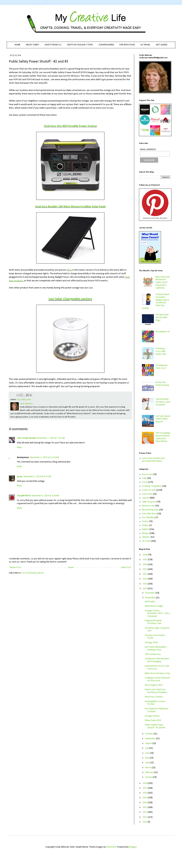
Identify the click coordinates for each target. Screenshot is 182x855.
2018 (145, 783)
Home (71, 567)
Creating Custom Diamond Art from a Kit (157, 679)
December (150, 593)
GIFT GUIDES (161, 45)
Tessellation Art (163, 331)
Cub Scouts (147, 494)
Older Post (126, 567)
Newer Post (15, 567)
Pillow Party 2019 (153, 720)
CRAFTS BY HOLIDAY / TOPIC (80, 45)
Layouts (145, 498)
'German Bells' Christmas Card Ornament (163, 402)
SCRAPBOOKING (106, 45)
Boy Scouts (147, 474)
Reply (19, 447)
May (147, 758)
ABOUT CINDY (32, 45)
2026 (145, 555)
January (149, 777)
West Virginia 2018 (153, 685)
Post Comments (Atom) (33, 573)
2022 (145, 574)
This (70, 270)
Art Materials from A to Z (162, 366)
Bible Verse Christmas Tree (157, 673)
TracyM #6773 (23, 495)
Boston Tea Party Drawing (162, 383)
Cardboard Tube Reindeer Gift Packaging (157, 660)
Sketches (146, 537)
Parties (145, 521)
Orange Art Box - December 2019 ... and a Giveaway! (157, 613)
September (150, 738)
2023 (145, 569)
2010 (145, 822)
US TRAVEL (145, 45)
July (147, 748)
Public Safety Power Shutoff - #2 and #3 (155, 726)
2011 (145, 817)
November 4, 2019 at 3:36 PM (45, 495)
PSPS (23, 400)
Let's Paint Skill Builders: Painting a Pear (156, 648)
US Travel (146, 541)
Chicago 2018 (151, 642)
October (149, 734)
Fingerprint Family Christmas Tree (153, 622)
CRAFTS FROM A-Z (53, 45)
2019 (145, 588)
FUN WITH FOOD (127, 45)
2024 (145, 564)
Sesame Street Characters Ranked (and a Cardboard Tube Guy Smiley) (155, 301)
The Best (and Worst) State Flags (162, 317)
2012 (145, 812)
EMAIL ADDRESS (148, 149)
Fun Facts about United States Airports (163, 419)
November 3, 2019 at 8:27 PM (37, 476)
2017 (145, 788)
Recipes (145, 533)
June (147, 753)
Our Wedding (148, 517)
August (148, 743)
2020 (145, 584)
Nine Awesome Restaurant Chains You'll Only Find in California (163, 282)
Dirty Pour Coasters (154, 697)
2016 (145, 793)
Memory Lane (148, 506)
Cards (145, 482)
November (150, 597)
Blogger (132, 847)
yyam (20, 476)
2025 (145, 559)
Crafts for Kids (149, 490)
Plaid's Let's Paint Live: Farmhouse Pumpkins (156, 691)
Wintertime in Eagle (154, 606)
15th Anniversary (152, 654)
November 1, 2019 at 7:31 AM (51, 438)
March (148, 767)
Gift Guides (150, 601)
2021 (145, 579)
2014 (145, 802)
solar (28, 400)
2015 (145, 797)
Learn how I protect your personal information (153, 459)
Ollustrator (111, 847)
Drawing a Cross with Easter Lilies (161, 351)
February (149, 772)
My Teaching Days (150, 510)
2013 (145, 807)
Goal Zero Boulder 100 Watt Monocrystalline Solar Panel (70, 206)
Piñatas (145, 525)
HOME (17, 45)
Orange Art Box (152, 716)
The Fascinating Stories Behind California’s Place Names (163, 437)
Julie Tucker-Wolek (26, 438)
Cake (144, 478)
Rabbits (145, 529)
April (147, 762)
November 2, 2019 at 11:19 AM (44, 457)
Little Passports (149, 502)
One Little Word (149, 513)
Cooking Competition (152, 486)
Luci (19, 400)
